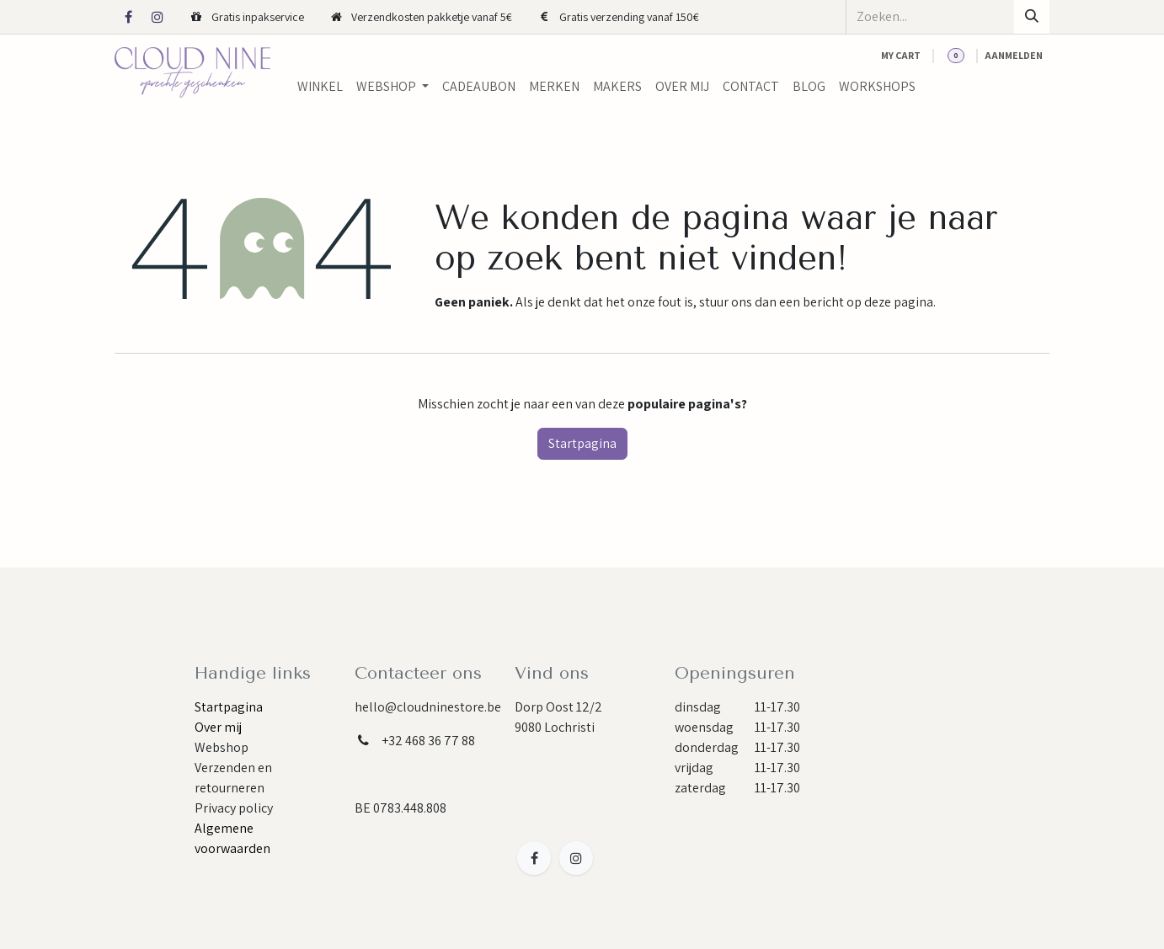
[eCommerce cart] (900, 55)
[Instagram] (157, 16)
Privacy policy (234, 808)
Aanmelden (1014, 55)
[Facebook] (128, 16)
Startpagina (582, 443)
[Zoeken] (1031, 17)
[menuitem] (320, 87)
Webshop (221, 747)
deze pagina (898, 302)
